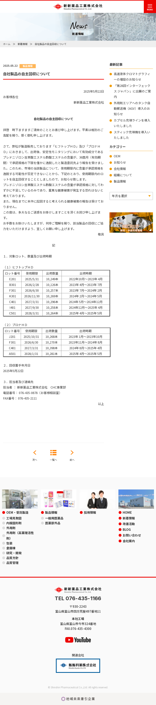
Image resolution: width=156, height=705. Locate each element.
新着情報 (22, 44)
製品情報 (120, 181)
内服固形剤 (14, 523)
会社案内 (129, 541)
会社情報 (120, 168)
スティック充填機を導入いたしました (132, 135)
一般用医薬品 (54, 518)
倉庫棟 (10, 548)
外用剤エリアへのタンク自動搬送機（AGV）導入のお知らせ (132, 108)
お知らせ (120, 162)
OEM (117, 156)
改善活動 (129, 524)
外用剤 (10, 528)
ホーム (6, 44)
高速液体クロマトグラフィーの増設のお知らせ (132, 76)
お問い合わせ (132, 535)
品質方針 (12, 558)
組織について (123, 175)
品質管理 (12, 562)
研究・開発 (14, 553)
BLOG (127, 529)
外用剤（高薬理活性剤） (20, 535)
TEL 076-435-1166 (78, 598)
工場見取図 (14, 518)
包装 (9, 543)
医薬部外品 (52, 523)
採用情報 (90, 512)
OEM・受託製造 (17, 512)
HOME (127, 512)
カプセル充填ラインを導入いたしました (132, 123)
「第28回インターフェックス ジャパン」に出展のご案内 (132, 91)
